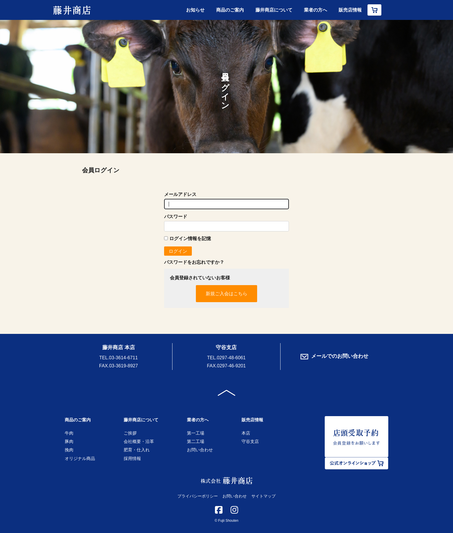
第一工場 (195, 433)
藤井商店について (273, 10)
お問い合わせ (200, 449)
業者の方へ (315, 10)
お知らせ (195, 10)
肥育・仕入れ (137, 449)
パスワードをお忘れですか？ (194, 262)
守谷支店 (250, 441)
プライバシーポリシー (197, 496)
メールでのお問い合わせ (334, 356)
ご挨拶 (130, 433)
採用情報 (132, 458)
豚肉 (69, 441)
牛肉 (69, 433)
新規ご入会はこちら (226, 293)
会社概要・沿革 (139, 441)
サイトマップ (263, 496)
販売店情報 (350, 10)
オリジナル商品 (80, 458)
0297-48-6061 (231, 357)
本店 (246, 433)
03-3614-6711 (123, 357)
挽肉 (69, 449)
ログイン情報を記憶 (187, 238)
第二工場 (195, 441)
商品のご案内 (230, 10)
